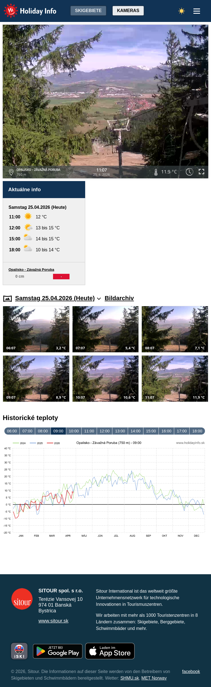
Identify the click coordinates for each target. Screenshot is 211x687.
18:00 (197, 431)
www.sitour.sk (53, 621)
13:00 (120, 431)
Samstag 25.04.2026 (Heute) (58, 298)
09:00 (58, 431)
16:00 (166, 431)
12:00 (105, 431)
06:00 (12, 431)
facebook (191, 671)
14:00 (135, 431)
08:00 (43, 431)
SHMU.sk (129, 678)
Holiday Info (25, 7)
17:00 (182, 431)
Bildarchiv (119, 298)
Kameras (128, 10)
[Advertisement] (149, 233)
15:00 (151, 431)
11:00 (89, 431)
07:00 (27, 431)
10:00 (74, 431)
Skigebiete (88, 10)
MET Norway (154, 678)
